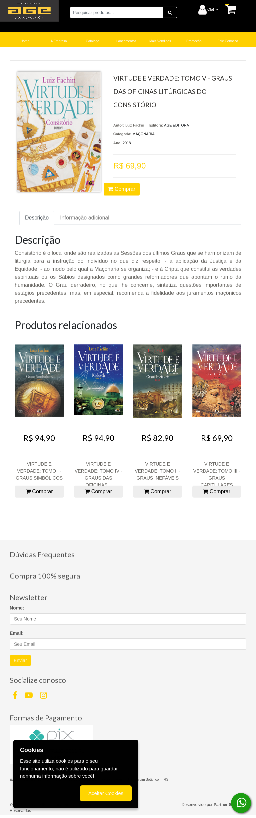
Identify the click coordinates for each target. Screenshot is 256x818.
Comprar (121, 189)
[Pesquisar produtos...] (116, 12)
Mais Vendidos (160, 41)
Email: (17, 633)
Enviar (20, 660)
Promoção (194, 41)
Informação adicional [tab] (84, 217)
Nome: (17, 608)
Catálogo (92, 41)
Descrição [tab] (37, 217)
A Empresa (59, 41)
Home (24, 41)
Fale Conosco (227, 41)
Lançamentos (126, 41)
